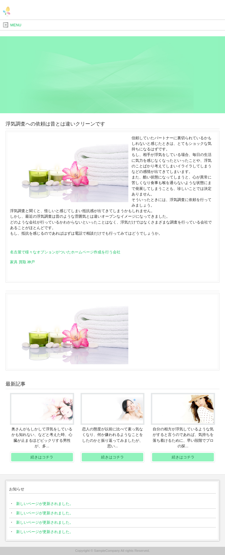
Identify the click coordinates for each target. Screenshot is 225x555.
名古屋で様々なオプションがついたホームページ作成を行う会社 (65, 252)
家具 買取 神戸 (22, 262)
